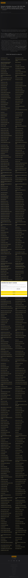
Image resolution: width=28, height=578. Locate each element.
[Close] (26, 282)
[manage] (14, 292)
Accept (14, 294)
